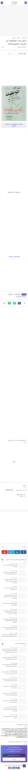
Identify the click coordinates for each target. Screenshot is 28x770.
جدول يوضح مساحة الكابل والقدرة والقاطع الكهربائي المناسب (9, 694)
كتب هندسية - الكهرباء (21, 296)
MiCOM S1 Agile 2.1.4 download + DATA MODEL (10, 604)
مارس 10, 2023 (13, 563)
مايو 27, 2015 (13, 586)
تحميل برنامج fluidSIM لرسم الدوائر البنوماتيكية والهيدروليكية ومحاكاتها (9, 635)
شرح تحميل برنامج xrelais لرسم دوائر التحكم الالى (10, 589)
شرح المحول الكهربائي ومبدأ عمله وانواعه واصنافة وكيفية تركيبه (9, 680)
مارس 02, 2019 (13, 617)
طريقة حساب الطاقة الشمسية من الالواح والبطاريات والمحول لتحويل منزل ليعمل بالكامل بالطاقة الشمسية (9, 651)
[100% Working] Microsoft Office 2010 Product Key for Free (9, 628)
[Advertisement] (14, 21)
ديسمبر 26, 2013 (13, 714)
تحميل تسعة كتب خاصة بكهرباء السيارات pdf (10, 687)
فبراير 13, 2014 (13, 570)
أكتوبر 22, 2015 (13, 593)
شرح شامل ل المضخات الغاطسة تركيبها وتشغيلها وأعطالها (9, 658)
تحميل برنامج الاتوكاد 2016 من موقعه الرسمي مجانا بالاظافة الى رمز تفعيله (10, 597)
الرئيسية (23, 38)
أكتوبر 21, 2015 (13, 684)
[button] (19, 303)
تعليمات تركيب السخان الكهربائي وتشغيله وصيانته (10, 701)
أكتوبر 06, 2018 (13, 626)
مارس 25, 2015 (13, 677)
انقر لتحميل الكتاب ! (14, 256)
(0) (3, 47)
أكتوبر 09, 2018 (13, 609)
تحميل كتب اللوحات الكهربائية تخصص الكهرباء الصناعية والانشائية (10, 581)
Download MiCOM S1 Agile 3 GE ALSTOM (10, 566)
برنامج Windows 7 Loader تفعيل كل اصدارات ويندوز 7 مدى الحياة (9, 672)
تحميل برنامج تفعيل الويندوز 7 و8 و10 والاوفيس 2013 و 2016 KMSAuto (10, 621)
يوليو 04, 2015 (13, 691)
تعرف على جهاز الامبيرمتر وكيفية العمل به (10, 717)
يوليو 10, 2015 (13, 656)
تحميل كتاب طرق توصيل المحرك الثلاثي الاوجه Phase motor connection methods (10, 612)
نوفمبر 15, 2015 (13, 633)
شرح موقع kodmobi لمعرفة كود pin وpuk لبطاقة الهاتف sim (10, 573)
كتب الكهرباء (15, 38)
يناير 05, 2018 (13, 578)
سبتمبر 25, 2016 (13, 647)
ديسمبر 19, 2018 (13, 670)
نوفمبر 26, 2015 (13, 699)
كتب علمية (11, 294)
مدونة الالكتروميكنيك (8, 765)
